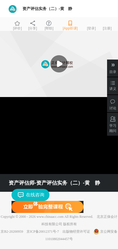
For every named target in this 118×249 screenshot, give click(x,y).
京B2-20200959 (12, 232)
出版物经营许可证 (76, 232)
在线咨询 (35, 194)
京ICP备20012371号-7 (42, 232)
